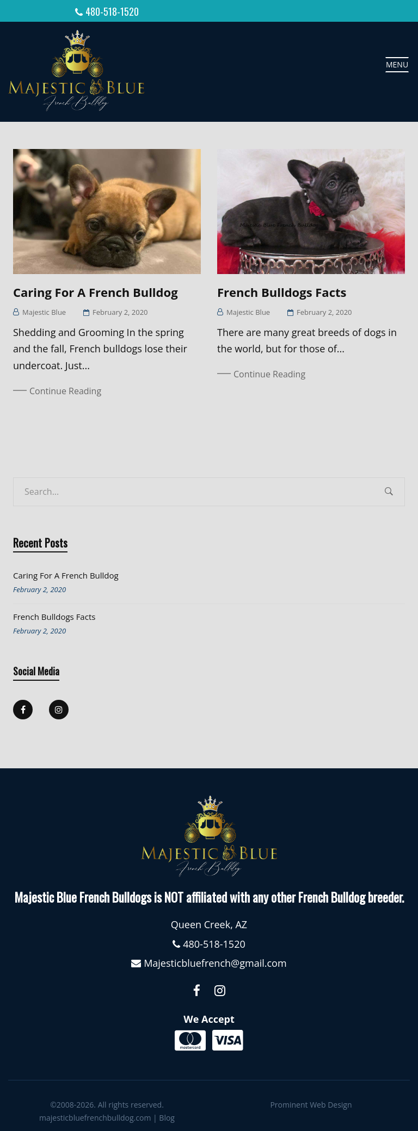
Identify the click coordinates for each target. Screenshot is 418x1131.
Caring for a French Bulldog (95, 290)
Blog (167, 1115)
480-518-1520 (112, 11)
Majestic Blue (44, 310)
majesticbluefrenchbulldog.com (95, 1115)
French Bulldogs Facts (281, 290)
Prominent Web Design (311, 1102)
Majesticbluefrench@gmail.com (215, 960)
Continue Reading (65, 389)
